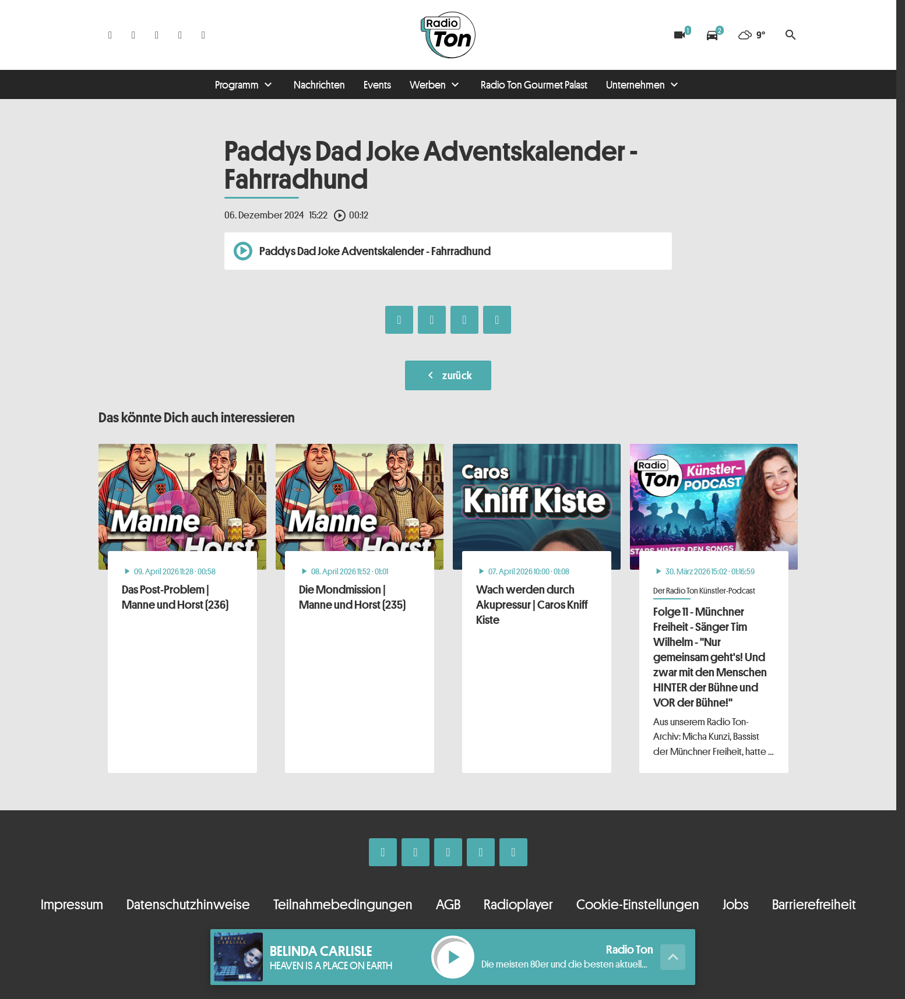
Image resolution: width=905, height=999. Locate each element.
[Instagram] (133, 35)
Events (377, 84)
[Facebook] (110, 35)
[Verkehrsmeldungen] (712, 35)
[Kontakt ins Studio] (203, 35)
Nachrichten (319, 84)
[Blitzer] (679, 35)
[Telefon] (180, 35)
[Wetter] (751, 35)
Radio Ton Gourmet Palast (534, 84)
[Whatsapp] (156, 35)
